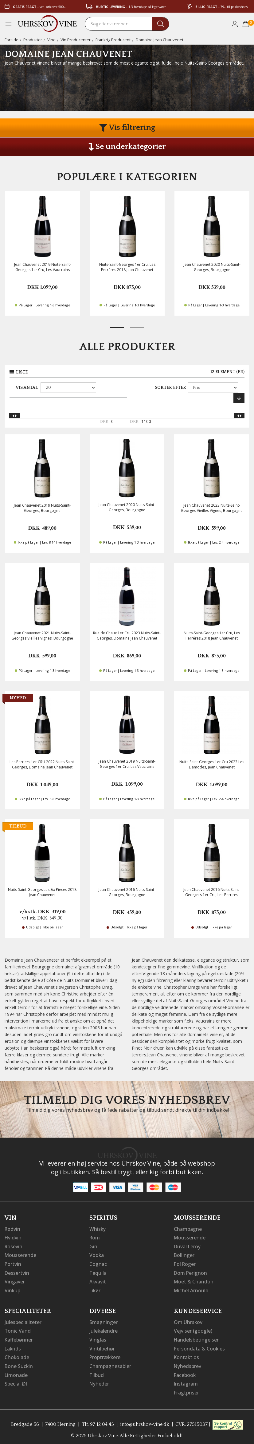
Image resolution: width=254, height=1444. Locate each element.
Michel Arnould (191, 1289)
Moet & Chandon (194, 1280)
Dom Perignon (191, 1271)
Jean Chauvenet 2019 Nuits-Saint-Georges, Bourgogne (42, 508)
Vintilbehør (102, 1346)
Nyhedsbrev (187, 1363)
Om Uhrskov (188, 1320)
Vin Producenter (76, 39)
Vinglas (97, 1337)
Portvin (13, 1263)
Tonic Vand (18, 1329)
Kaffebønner (19, 1337)
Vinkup (13, 1289)
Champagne (188, 1228)
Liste (22, 372)
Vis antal (27, 387)
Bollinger (184, 1254)
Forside (11, 39)
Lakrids (13, 1346)
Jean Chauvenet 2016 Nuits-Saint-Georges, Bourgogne (127, 892)
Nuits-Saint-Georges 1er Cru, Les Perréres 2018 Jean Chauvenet (127, 267)
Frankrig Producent (113, 39)
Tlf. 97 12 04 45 (97, 1421)
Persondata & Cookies (199, 1346)
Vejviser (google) (193, 1329)
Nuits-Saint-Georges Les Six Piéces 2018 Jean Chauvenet (42, 892)
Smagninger (103, 1320)
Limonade (16, 1372)
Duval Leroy (187, 1246)
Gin (93, 1246)
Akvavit (97, 1280)
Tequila (98, 1271)
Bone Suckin (19, 1363)
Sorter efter (170, 387)
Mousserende (21, 1254)
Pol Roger (185, 1263)
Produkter (32, 39)
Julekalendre (103, 1329)
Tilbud (96, 1372)
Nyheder (99, 1380)
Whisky (97, 1228)
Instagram (186, 1380)
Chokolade (17, 1354)
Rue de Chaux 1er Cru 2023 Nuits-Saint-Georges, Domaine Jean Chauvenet (127, 635)
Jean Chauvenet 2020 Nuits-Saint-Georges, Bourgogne (212, 267)
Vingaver (15, 1280)
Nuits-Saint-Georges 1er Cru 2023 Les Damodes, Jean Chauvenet (211, 764)
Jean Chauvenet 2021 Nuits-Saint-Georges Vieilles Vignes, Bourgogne (42, 635)
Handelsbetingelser (196, 1337)
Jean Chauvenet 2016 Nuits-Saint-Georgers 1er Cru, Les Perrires (211, 892)
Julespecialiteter (23, 1320)
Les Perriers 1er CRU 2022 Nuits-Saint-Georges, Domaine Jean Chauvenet (42, 764)
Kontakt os (187, 1354)
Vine (51, 39)
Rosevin (14, 1246)
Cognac (98, 1263)
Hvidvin (13, 1237)
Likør (95, 1289)
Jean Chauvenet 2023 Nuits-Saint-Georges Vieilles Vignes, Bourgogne (212, 508)
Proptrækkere (105, 1354)
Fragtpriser (186, 1389)
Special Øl (16, 1380)
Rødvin (13, 1228)
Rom (94, 1237)
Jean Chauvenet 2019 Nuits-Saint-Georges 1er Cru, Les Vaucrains (42, 267)
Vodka (96, 1254)
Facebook (185, 1372)
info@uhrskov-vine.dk (145, 1421)
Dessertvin (17, 1271)
